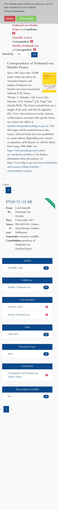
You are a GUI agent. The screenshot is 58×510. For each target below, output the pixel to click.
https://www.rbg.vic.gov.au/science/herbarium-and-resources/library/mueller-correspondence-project (32, 166)
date (22, 54)
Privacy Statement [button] (15, 11)
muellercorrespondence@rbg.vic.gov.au (28, 126)
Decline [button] (9, 18)
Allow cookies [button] (26, 18)
